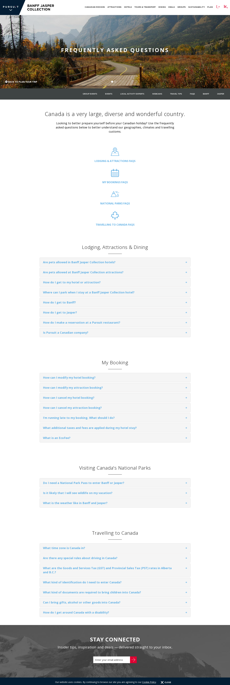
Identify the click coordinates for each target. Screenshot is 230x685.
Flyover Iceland (111, 660)
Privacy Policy (50, 679)
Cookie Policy (68, 679)
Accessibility (80, 660)
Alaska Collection (113, 634)
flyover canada (111, 655)
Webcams (157, 94)
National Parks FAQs (138, 161)
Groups (181, 7)
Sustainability (196, 7)
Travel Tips (176, 94)
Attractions (114, 7)
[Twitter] (204, 636)
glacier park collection (117, 645)
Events (108, 94)
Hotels (128, 7)
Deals (171, 7)
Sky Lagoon (108, 650)
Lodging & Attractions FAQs (47, 163)
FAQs (192, 94)
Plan (210, 7)
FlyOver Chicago (111, 671)
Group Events (90, 94)
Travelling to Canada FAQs (183, 161)
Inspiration (47, 655)
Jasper (220, 94)
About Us (29, 655)
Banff (206, 94)
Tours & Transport (145, 7)
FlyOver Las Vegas (112, 666)
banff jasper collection (117, 639)
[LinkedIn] (204, 655)
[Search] (225, 7)
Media (64, 660)
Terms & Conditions (89, 679)
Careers (29, 660)
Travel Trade (47, 660)
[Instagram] (204, 642)
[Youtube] (204, 648)
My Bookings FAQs (92, 161)
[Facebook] (204, 629)
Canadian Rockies (95, 7)
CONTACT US (176, 639)
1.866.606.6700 (159, 639)
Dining (162, 7)
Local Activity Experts (132, 94)
